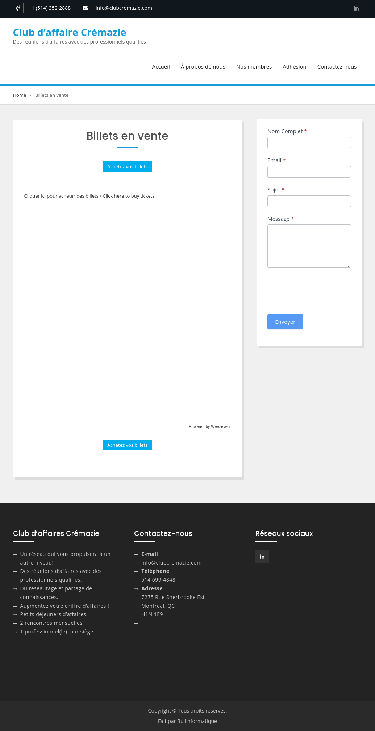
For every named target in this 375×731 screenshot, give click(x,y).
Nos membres (254, 66)
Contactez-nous (337, 66)
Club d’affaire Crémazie (69, 32)
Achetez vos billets (127, 166)
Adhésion (294, 66)
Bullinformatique (197, 721)
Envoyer (285, 321)
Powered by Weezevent (210, 426)
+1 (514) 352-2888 (50, 7)
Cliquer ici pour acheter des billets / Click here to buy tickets (89, 196)
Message (280, 218)
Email (276, 160)
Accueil (161, 66)
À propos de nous (203, 66)
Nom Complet (287, 131)
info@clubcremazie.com (124, 7)
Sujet (275, 189)
